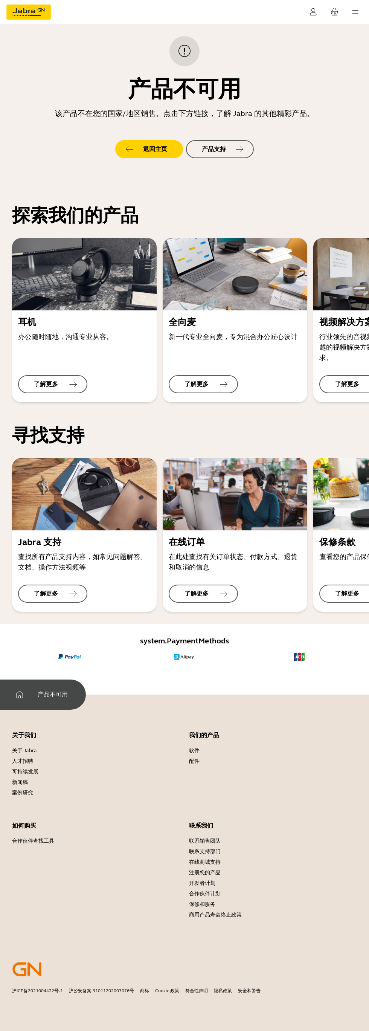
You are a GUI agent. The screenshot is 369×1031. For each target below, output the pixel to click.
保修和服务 (202, 904)
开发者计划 (202, 883)
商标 (144, 990)
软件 (194, 750)
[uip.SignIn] (313, 12)
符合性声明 (196, 990)
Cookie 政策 (167, 990)
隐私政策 (223, 990)
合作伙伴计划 (205, 893)
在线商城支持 (205, 862)
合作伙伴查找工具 (33, 841)
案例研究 (22, 793)
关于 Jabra (24, 750)
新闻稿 (20, 782)
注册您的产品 (205, 872)
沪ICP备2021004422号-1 (37, 990)
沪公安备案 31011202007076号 (101, 990)
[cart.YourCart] (334, 12)
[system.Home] (20, 695)
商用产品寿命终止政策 (215, 915)
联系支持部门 (205, 851)
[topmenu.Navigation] (355, 12)
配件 (194, 761)
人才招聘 (22, 761)
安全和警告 (249, 990)
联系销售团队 (205, 841)
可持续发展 (25, 771)
